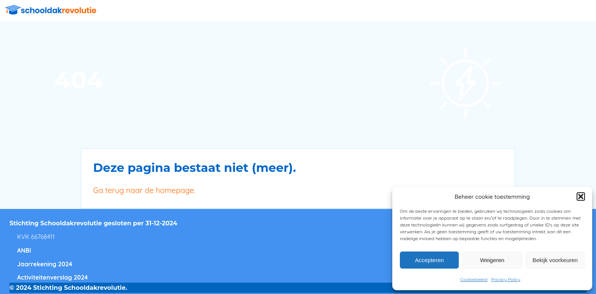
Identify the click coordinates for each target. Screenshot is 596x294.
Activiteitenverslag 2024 (52, 277)
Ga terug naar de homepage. (144, 190)
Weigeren (492, 260)
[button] (581, 196)
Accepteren (429, 260)
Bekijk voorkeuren (555, 260)
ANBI (24, 250)
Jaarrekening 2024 (44, 264)
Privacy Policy (505, 279)
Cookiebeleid (473, 279)
